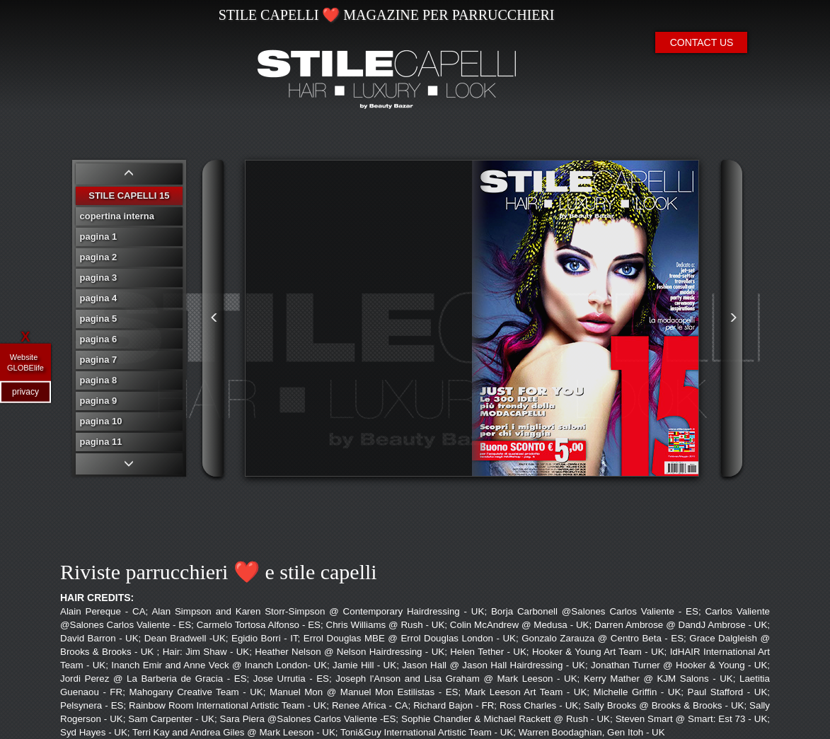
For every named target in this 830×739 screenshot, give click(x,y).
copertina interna (117, 216)
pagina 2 (98, 257)
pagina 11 (101, 441)
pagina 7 (98, 359)
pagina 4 (98, 298)
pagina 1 (98, 236)
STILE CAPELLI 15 (128, 195)
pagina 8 (98, 380)
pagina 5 (98, 318)
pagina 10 (101, 421)
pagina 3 (98, 277)
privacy (25, 392)
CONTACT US (702, 42)
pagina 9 (98, 400)
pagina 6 (98, 339)
